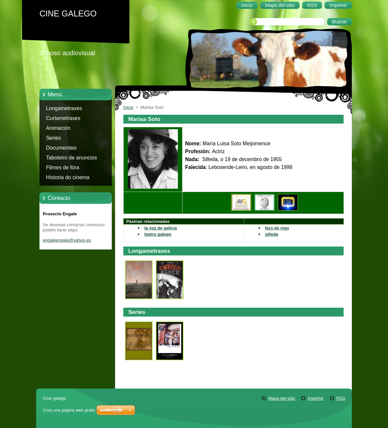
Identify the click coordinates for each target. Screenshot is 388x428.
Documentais (61, 148)
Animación (58, 128)
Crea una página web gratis (69, 410)
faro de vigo (277, 228)
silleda (271, 234)
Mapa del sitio (281, 398)
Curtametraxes (63, 118)
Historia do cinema (67, 177)
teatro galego (157, 234)
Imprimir (316, 398)
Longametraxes (64, 108)
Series (53, 138)
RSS (340, 398)
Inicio (128, 107)
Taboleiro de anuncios (71, 157)
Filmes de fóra (62, 167)
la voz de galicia (160, 228)
